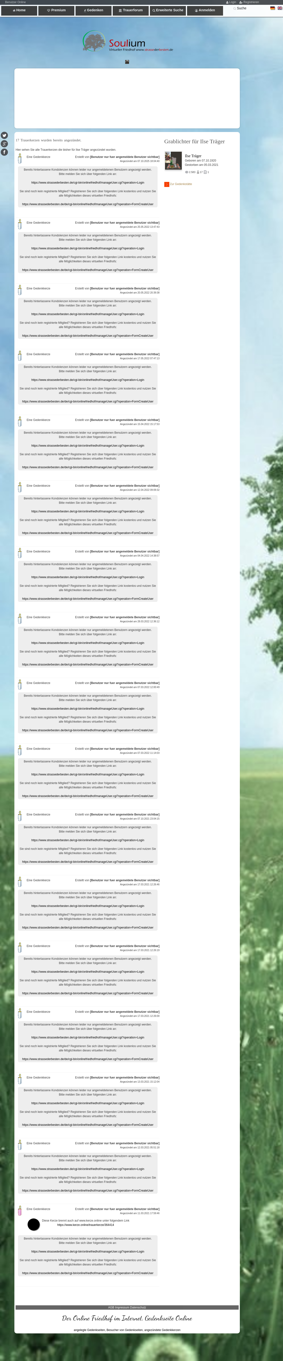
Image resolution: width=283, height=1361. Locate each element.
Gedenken (93, 10)
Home (19, 10)
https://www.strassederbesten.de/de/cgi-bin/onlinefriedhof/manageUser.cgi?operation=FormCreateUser (87, 204)
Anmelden (205, 10)
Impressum (122, 1307)
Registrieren (251, 2)
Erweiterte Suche (168, 10)
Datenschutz (138, 1307)
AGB (111, 1307)
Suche (242, 8)
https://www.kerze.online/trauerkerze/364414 (85, 1225)
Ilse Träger (193, 156)
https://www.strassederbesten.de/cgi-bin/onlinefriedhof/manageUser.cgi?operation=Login (87, 182)
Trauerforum (131, 10)
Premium (56, 10)
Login (232, 2)
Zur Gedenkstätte (178, 184)
